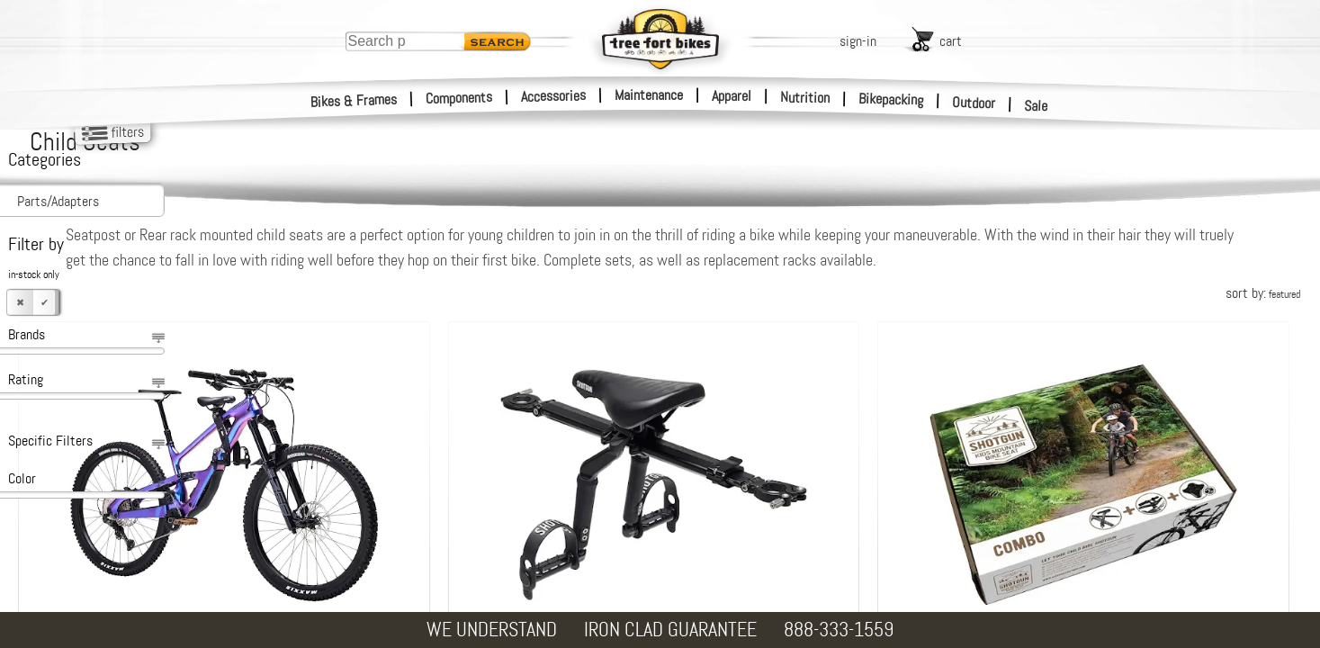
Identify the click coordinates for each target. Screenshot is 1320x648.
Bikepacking (891, 99)
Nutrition (805, 97)
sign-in (858, 41)
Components (459, 97)
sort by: (1263, 293)
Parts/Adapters (58, 201)
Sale (1036, 106)
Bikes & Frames (354, 101)
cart (950, 41)
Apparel (731, 95)
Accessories (553, 96)
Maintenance (649, 95)
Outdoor (974, 102)
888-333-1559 (838, 629)
